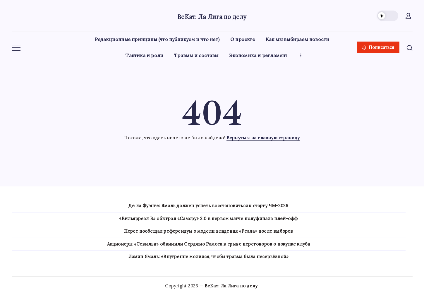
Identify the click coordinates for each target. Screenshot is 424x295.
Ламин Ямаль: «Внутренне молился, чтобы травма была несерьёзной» (208, 256)
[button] (387, 16)
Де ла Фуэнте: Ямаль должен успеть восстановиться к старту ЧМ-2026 (208, 205)
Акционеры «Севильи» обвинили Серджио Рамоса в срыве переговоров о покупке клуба (208, 244)
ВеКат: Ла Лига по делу (212, 15)
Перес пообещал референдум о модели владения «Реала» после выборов (208, 231)
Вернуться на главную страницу (263, 137)
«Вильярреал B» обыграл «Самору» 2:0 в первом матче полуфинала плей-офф (208, 218)
